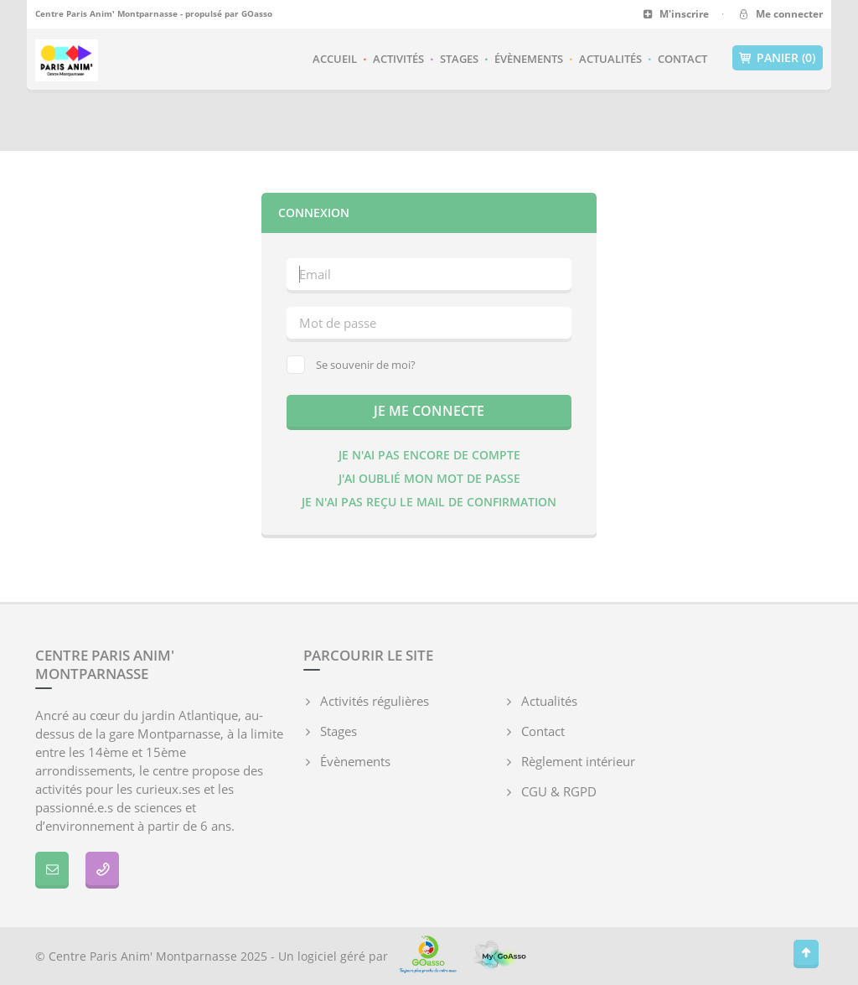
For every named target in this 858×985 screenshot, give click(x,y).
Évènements (528, 58)
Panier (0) (778, 57)
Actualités (610, 58)
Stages (459, 58)
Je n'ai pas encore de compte (429, 455)
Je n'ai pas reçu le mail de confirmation (429, 502)
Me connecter (780, 14)
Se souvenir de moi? (351, 364)
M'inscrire (675, 14)
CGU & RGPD (559, 791)
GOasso (256, 13)
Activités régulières (374, 700)
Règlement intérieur (578, 761)
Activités (398, 58)
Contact (682, 58)
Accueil (335, 58)
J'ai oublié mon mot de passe (429, 478)
